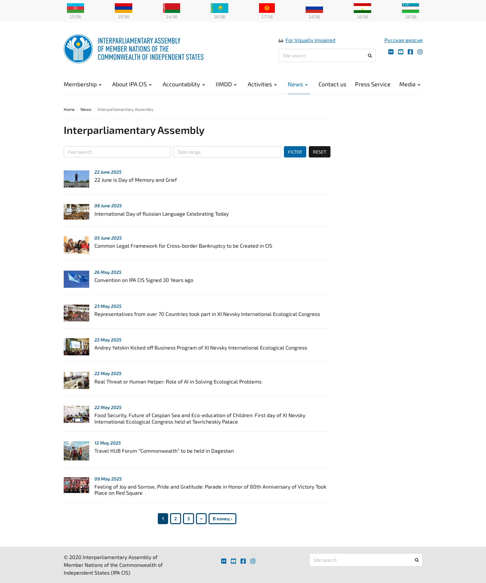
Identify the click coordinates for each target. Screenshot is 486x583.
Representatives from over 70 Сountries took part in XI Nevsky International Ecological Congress (207, 314)
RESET (319, 152)
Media (409, 84)
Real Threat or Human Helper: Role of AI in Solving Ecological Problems (178, 381)
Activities (262, 84)
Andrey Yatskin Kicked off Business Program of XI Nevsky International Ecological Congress (200, 347)
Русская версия (403, 40)
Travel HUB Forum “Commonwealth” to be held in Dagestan (164, 451)
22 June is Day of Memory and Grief (135, 180)
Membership (83, 84)
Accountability (184, 84)
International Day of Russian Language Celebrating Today (161, 214)
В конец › (222, 518)
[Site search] (327, 55)
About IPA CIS (132, 84)
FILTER (295, 152)
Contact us (332, 84)
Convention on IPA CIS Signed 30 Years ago (143, 280)
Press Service (373, 84)
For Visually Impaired (310, 40)
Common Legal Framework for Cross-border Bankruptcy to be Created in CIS (183, 246)
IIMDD (226, 84)
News (298, 84)
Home (69, 109)
